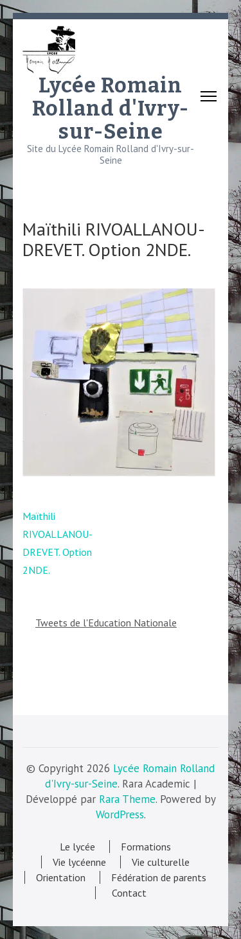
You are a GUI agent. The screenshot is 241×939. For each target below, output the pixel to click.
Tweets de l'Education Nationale (106, 622)
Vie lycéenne (79, 862)
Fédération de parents (158, 877)
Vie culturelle (161, 862)
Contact (127, 892)
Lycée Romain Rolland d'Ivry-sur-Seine (110, 108)
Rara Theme (127, 799)
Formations (146, 846)
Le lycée (77, 846)
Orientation (60, 877)
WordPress (120, 814)
